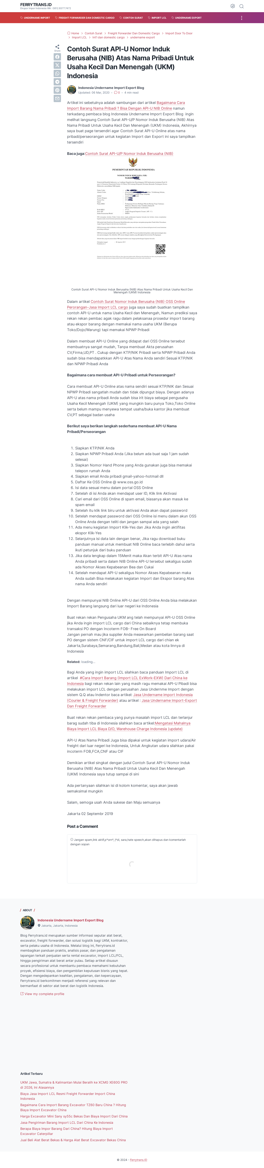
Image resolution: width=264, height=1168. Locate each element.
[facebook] (57, 56)
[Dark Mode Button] (232, 6)
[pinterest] (57, 90)
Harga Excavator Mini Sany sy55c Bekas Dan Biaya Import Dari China (74, 1116)
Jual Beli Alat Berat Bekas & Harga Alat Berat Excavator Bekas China (73, 1140)
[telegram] (57, 81)
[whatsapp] (57, 73)
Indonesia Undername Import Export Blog (70, 920)
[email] (57, 98)
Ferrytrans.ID (36, 4)
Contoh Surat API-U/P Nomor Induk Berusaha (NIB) (129, 153)
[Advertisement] (74, 1037)
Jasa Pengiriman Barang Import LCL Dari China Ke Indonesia (66, 1123)
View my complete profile (42, 994)
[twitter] (57, 65)
